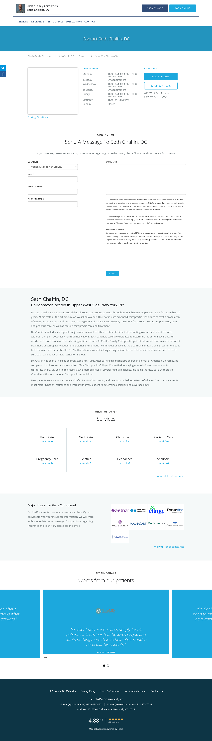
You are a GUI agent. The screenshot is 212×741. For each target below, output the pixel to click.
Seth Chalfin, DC (66, 56)
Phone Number (36, 199)
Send (112, 273)
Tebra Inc (71, 691)
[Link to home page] (33, 8)
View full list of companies (169, 546)
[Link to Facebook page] (3, 74)
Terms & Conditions (110, 691)
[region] (106, 625)
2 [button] (108, 666)
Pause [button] (45, 657)
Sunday (112, 104)
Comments (111, 161)
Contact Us (84, 56)
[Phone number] (161, 86)
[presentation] (131, 257)
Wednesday (112, 84)
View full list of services (170, 476)
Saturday (112, 99)
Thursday (112, 89)
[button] (182, 8)
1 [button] (104, 666)
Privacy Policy (88, 691)
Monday (112, 74)
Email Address (36, 186)
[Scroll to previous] (52, 622)
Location (33, 161)
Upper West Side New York (106, 56)
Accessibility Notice (136, 691)
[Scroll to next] (160, 622)
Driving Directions (38, 117)
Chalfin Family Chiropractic (41, 56)
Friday (112, 94)
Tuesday (112, 79)
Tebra (120, 728)
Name (31, 174)
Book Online (161, 76)
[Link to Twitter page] (3, 68)
